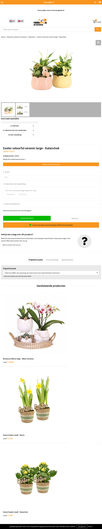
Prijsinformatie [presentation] (36, 259)
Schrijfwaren (5, 480)
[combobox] (48, 29)
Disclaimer (4, 518)
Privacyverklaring (7, 515)
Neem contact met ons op (11, 245)
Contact (55, 480)
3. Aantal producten (11, 204)
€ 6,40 (58, 344)
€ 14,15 (58, 404)
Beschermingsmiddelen (9, 483)
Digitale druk (5, 492)
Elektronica (5, 489)
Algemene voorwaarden (9, 509)
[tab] (35, 259)
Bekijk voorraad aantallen (51, 164)
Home (3, 37)
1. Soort (6, 172)
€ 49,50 (8, 344)
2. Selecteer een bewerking (14, 184)
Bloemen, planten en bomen (17, 37)
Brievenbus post (6, 486)
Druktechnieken (57, 447)
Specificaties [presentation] (67, 259)
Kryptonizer (5, 495)
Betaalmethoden (58, 486)
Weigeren (90, 526)
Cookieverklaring (7, 512)
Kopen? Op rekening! (59, 444)
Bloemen (32, 37)
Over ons (55, 441)
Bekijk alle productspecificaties (14, 159)
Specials (4, 498)
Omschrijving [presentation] (52, 259)
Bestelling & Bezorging (60, 483)
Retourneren (56, 489)
